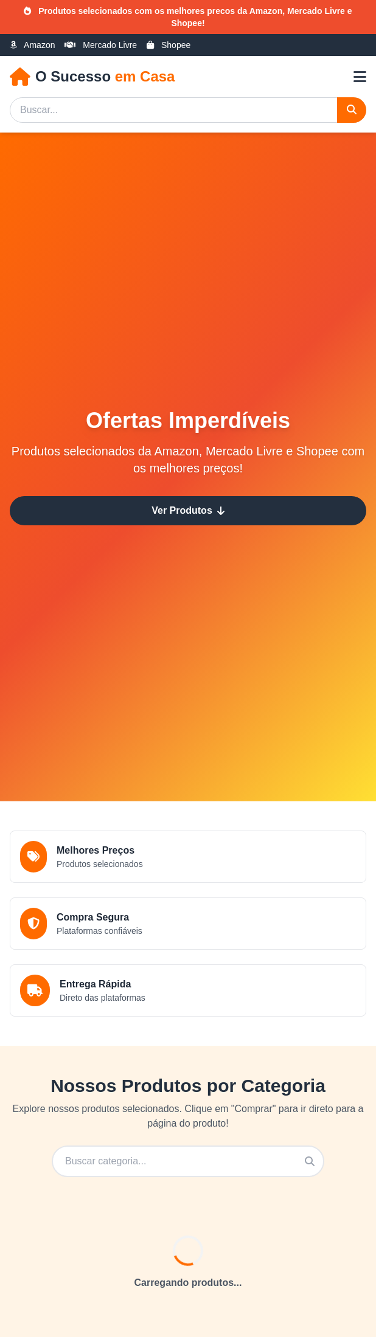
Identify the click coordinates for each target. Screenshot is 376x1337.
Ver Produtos (188, 510)
